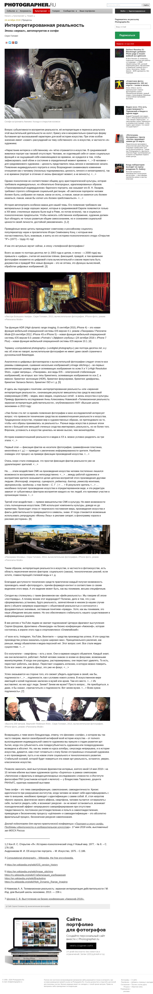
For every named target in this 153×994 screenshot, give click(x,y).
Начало (8, 16)
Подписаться (127, 35)
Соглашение (125, 984)
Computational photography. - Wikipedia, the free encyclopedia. (40, 858)
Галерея (56, 11)
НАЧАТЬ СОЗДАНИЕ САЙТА (81, 946)
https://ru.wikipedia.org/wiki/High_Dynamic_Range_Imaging (36, 882)
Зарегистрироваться (137, 11)
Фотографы (125, 980)
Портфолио (125, 982)
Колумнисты (25, 11)
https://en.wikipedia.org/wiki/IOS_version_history (32, 864)
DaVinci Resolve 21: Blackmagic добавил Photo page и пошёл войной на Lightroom (136, 52)
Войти (123, 11)
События (11, 11)
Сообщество (68, 11)
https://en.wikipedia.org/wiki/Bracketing (25, 878)
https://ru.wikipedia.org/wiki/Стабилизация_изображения (35, 875)
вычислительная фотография (39, 906)
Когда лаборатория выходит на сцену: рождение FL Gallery (135, 167)
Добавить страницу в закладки (142, 982)
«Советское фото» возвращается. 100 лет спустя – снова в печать (137, 83)
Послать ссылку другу (139, 984)
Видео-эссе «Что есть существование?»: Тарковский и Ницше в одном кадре (136, 110)
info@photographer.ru (15, 982)
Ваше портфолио (87, 11)
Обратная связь (137, 987)
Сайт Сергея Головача (16, 906)
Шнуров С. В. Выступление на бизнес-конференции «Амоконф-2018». (45, 899)
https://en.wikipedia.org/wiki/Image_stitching (30, 871)
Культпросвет (41, 11)
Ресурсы (127, 987)
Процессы (27, 20)
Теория (30, 16)
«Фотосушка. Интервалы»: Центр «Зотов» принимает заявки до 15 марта (135, 138)
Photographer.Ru (18, 980)
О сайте (134, 980)
